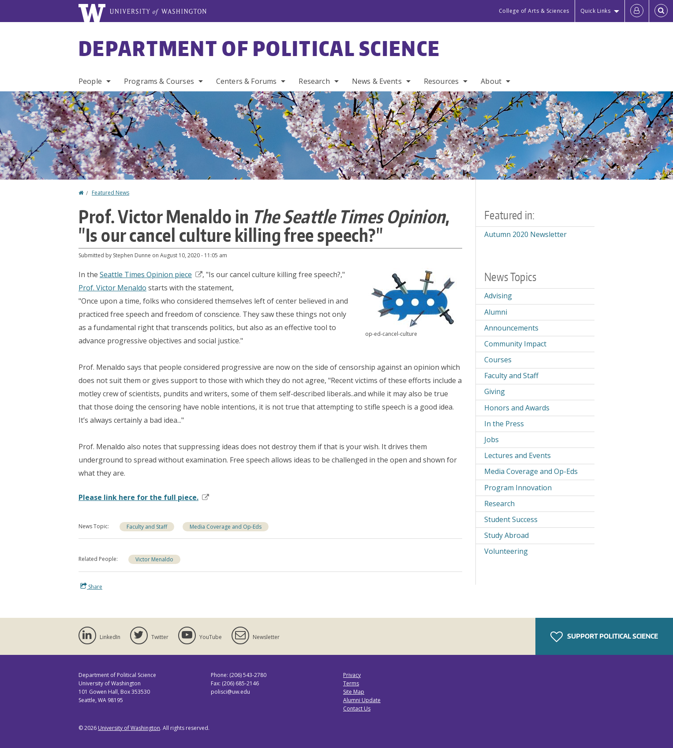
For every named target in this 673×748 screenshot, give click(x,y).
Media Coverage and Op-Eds (226, 526)
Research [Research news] (499, 503)
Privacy (352, 675)
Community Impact (515, 344)
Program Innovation (518, 487)
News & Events (377, 81)
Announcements (511, 328)
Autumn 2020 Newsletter (525, 234)
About (491, 81)
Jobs (491, 439)
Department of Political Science (259, 48)
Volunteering (506, 551)
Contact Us (356, 708)
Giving (494, 391)
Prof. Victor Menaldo (112, 288)
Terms (351, 683)
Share (91, 586)
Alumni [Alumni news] (495, 312)
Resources (441, 81)
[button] (413, 298)
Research (314, 81)
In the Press (504, 424)
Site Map (353, 691)
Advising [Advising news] (498, 296)
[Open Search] (661, 11)
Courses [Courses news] (498, 360)
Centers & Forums (246, 81)
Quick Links (595, 11)
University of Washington (129, 728)
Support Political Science (604, 637)
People (90, 81)
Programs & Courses (159, 81)
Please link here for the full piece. (144, 497)
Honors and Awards (517, 408)
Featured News (110, 192)
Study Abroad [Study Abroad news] (506, 535)
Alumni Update (362, 700)
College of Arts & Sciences (534, 11)
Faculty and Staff (147, 526)
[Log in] (637, 11)
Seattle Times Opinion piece (151, 274)
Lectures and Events (517, 455)
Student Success (511, 519)
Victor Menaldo (154, 559)
